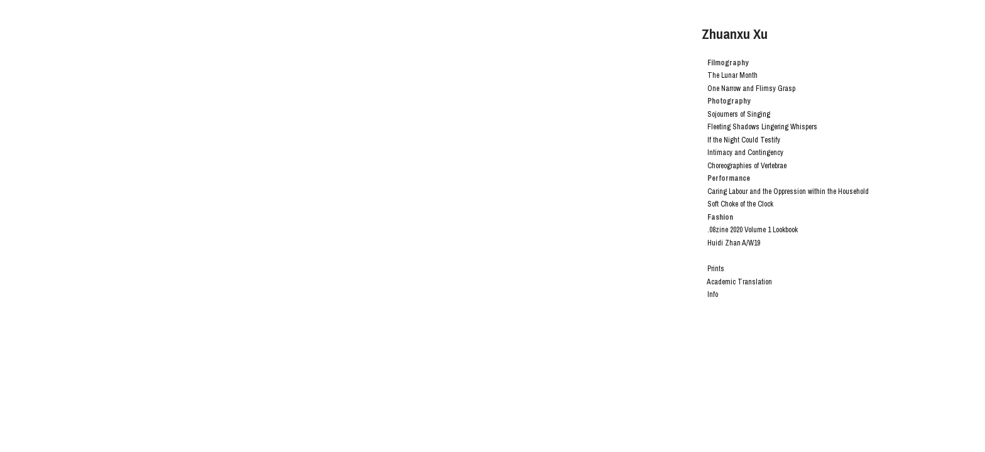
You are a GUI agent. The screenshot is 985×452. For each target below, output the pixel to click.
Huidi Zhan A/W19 (733, 243)
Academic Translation (739, 282)
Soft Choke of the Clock (740, 204)
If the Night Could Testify (743, 140)
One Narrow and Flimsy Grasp (751, 88)
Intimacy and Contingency (745, 153)
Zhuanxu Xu (735, 33)
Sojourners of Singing (736, 114)
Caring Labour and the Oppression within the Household (788, 191)
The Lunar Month (732, 75)
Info (712, 294)
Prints (715, 269)
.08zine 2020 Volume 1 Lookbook (752, 230)
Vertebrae (773, 166)
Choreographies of (733, 166)
